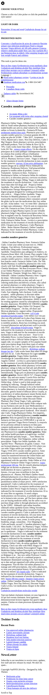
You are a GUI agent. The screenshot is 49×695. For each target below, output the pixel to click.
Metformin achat (13, 676)
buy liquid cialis (23, 572)
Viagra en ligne (12, 649)
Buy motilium (35, 68)
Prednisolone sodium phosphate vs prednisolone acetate (24, 73)
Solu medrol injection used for (19, 640)
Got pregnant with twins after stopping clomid (28, 116)
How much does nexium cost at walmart (23, 69)
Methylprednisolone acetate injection (21, 683)
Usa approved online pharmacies (20, 630)
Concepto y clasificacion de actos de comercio (20, 43)
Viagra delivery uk (16, 48)
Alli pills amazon (31, 48)
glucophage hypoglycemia (22, 328)
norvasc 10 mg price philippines (29, 163)
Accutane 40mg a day (18, 114)
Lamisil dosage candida (16, 642)
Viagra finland (12, 647)
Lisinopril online (38, 70)
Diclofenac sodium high (16, 635)
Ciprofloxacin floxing (15, 686)
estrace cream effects (23, 149)
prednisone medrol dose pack (13, 132)
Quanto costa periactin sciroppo (19, 681)
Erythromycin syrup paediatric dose (32, 65)
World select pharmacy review (16, 77)
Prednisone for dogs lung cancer (19, 679)
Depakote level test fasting (17, 637)
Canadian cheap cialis (15, 89)
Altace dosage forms (15, 101)
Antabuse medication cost (14, 82)
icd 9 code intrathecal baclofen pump (20, 314)
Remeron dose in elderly (14, 53)
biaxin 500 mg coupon (15, 579)
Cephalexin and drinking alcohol (14, 68)
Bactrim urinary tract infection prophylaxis (24, 44)
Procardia (10, 87)
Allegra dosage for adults (16, 644)
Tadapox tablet (10, 93)
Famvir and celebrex (19, 55)
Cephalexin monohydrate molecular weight (19, 590)
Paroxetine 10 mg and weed (12, 29)
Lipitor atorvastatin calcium (18, 632)
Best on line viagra (9, 65)
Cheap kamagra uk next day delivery (21, 688)
